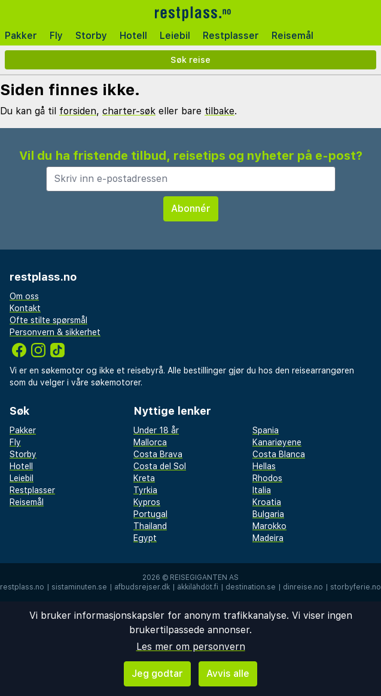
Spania (265, 430)
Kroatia (266, 502)
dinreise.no (303, 587)
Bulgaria (268, 514)
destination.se (250, 587)
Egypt (145, 538)
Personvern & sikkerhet (55, 332)
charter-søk (129, 111)
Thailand (150, 526)
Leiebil (175, 35)
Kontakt (25, 308)
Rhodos (267, 478)
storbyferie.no (355, 587)
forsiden (77, 111)
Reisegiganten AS (204, 577)
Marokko (269, 526)
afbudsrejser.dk (142, 587)
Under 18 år (156, 430)
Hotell (133, 35)
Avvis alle (227, 673)
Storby (91, 35)
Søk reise (190, 59)
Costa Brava (157, 454)
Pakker (21, 35)
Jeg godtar (157, 673)
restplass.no (22, 587)
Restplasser (231, 35)
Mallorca (150, 442)
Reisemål (292, 35)
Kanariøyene (276, 442)
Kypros (146, 502)
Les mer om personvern (190, 646)
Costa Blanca (278, 454)
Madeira (268, 538)
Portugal (150, 514)
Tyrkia (145, 490)
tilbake (219, 111)
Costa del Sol (159, 466)
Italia (261, 490)
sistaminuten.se (79, 587)
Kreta (144, 478)
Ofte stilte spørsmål (48, 320)
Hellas (264, 466)
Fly (56, 35)
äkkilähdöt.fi (197, 587)
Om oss (24, 296)
